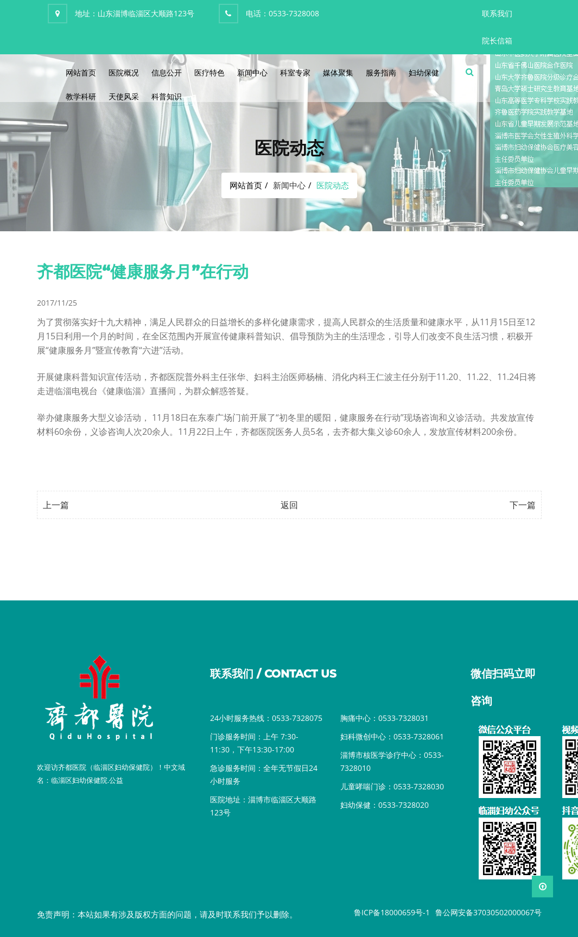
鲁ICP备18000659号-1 (392, 912)
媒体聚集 (338, 72)
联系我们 (497, 13)
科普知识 (166, 96)
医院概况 (124, 72)
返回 (289, 505)
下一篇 (523, 505)
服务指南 (381, 72)
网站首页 (81, 72)
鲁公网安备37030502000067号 (488, 912)
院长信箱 (497, 40)
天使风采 (124, 96)
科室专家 (295, 72)
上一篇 (56, 505)
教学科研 (81, 96)
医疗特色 (209, 72)
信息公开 (166, 72)
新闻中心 (252, 72)
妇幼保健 (424, 72)
